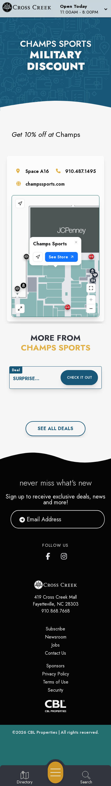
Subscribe (55, 629)
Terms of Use (55, 682)
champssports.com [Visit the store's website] (45, 184)
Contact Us (55, 653)
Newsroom (55, 637)
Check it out (79, 377)
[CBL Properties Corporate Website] (55, 706)
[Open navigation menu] (55, 772)
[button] (83, 8)
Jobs (55, 645)
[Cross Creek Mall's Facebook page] (49, 555)
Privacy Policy (55, 674)
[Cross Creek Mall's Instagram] (64, 555)
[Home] (29, 8)
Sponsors (55, 665)
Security (55, 690)
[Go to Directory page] (24, 778)
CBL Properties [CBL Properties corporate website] (42, 732)
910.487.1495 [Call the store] (80, 171)
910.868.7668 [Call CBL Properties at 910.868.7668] (55, 611)
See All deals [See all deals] (55, 428)
